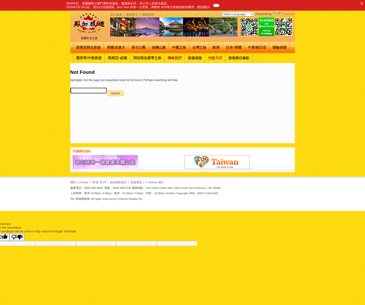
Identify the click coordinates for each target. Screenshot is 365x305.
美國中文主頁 (89, 38)
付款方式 (215, 58)
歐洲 (216, 47)
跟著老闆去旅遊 (88, 47)
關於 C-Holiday (79, 182)
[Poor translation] (17, 237)
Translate (283, 14)
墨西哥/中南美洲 (88, 58)
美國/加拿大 (116, 47)
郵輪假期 (280, 47)
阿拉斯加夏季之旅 (147, 58)
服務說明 (148, 14)
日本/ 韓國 (234, 47)
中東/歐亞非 (257, 47)
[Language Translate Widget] (238, 14)
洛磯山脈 (159, 47)
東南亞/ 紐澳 (117, 58)
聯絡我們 (175, 58)
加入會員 (116, 14)
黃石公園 (138, 47)
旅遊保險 (195, 58)
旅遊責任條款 (238, 58)
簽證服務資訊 (118, 182)
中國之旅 (179, 47)
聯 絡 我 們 (99, 182)
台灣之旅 (199, 47)
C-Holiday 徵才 (155, 182)
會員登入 (132, 14)
